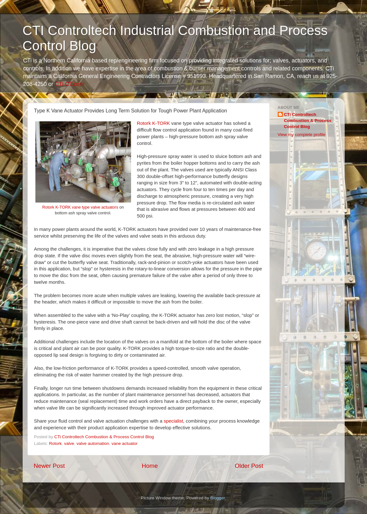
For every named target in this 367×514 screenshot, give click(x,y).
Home (150, 465)
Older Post (249, 465)
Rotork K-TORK (153, 123)
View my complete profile (302, 134)
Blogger (217, 498)
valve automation (93, 443)
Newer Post (49, 465)
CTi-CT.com (69, 84)
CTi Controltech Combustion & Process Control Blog (308, 120)
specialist (173, 421)
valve (69, 443)
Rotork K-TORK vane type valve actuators (80, 207)
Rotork (55, 443)
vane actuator (125, 443)
